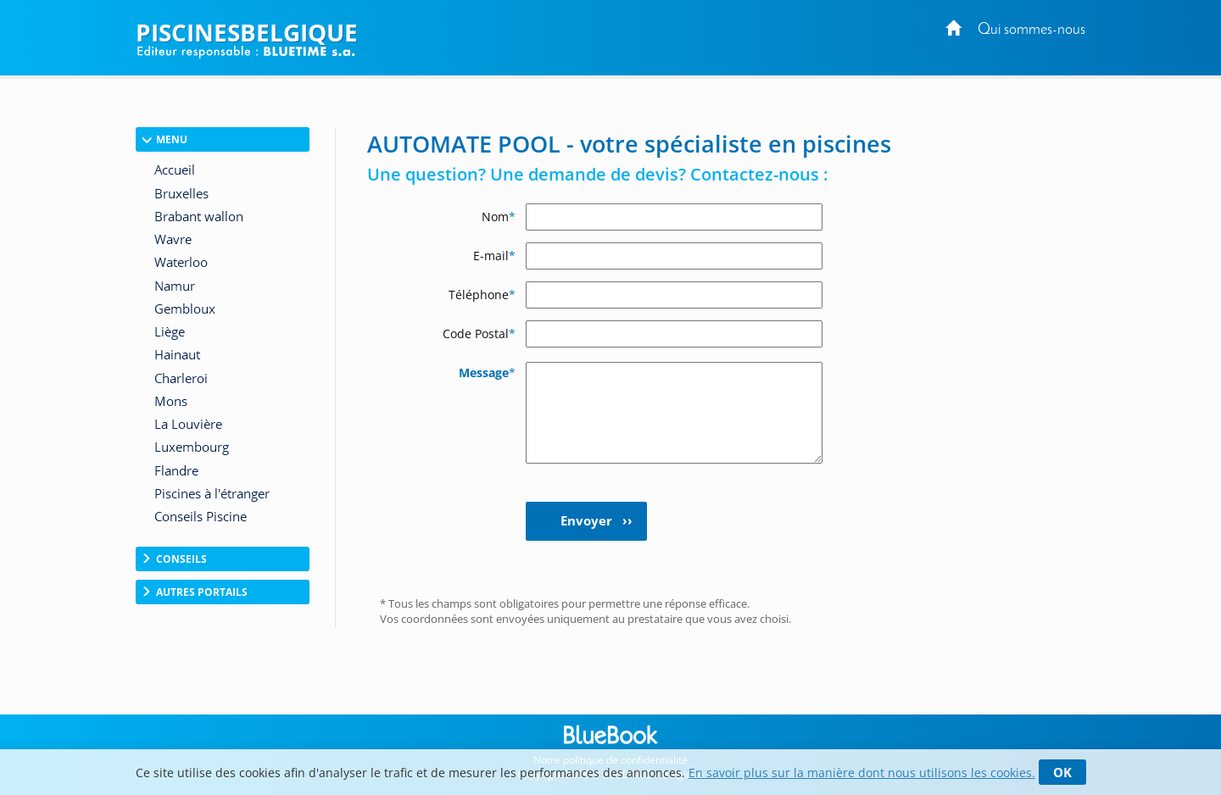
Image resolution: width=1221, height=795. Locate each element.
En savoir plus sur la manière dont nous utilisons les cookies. (862, 772)
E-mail (494, 255)
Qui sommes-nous (1031, 30)
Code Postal (479, 333)
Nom (499, 216)
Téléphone (482, 294)
